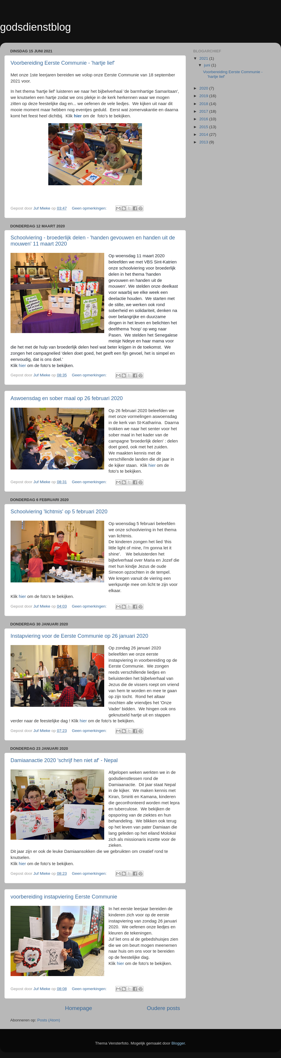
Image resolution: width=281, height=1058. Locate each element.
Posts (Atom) (48, 1020)
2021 (204, 58)
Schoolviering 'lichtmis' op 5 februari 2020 (59, 512)
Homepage (78, 1008)
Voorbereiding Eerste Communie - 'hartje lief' (63, 63)
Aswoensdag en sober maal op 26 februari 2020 (67, 398)
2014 (204, 134)
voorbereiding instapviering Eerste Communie (64, 897)
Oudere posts (163, 1008)
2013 (204, 142)
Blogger (178, 1043)
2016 (204, 119)
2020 (204, 88)
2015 (204, 127)
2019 (204, 96)
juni (207, 65)
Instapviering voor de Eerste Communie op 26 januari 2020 (79, 636)
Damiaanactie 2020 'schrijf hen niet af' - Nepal (64, 760)
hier (22, 365)
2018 (204, 104)
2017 (204, 111)
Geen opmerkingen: (89, 208)
